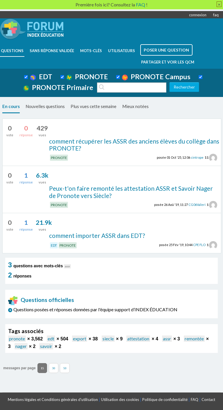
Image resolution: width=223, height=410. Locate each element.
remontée (194, 338)
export (79, 338)
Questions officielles (41, 299)
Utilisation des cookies (120, 399)
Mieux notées (135, 106)
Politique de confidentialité (165, 399)
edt (51, 338)
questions (12, 50)
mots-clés (91, 50)
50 (64, 368)
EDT (41, 77)
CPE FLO (199, 245)
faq (216, 15)
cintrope (197, 157)
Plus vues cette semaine (93, 106)
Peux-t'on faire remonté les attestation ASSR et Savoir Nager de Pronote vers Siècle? (131, 192)
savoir (46, 346)
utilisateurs (121, 50)
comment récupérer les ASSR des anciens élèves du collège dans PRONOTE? (134, 144)
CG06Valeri (197, 204)
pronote (17, 338)
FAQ (194, 399)
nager (21, 346)
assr (167, 338)
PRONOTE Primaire (58, 87)
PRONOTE (87, 77)
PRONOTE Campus (156, 77)
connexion (197, 15)
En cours (11, 106)
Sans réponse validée (52, 50)
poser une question (166, 49)
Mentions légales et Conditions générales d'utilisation (53, 399)
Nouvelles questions (45, 106)
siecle (108, 338)
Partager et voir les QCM (167, 62)
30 (53, 368)
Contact (208, 399)
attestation (138, 338)
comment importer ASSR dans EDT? (97, 235)
